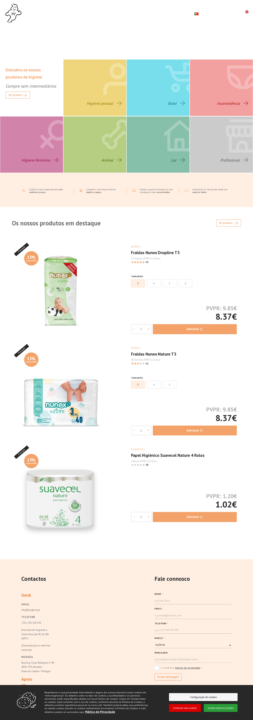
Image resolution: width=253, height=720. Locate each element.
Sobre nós (47, 13)
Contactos (136, 13)
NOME (159, 598)
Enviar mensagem (168, 681)
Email (25, 608)
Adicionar (195, 333)
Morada (27, 661)
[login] (230, 14)
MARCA (160, 642)
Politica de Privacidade (100, 712)
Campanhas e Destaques (99, 13)
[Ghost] (13, 13)
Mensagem (161, 657)
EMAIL (159, 612)
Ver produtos (228, 227)
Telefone (28, 621)
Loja (67, 13)
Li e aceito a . (178, 672)
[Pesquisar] (215, 14)
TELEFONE (161, 627)
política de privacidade (187, 672)
